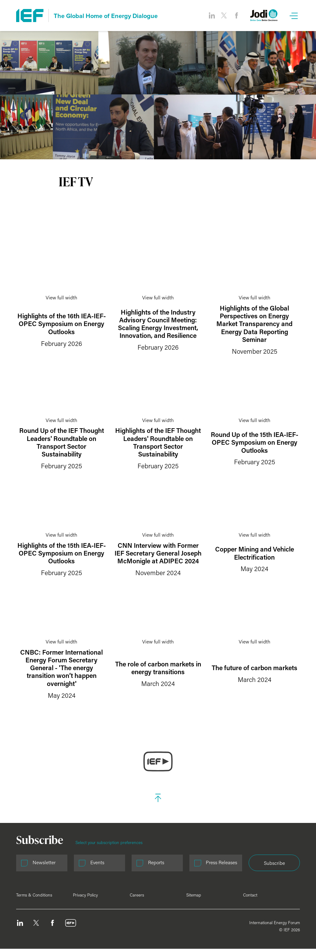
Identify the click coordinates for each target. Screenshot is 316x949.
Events (97, 862)
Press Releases (221, 862)
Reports (156, 862)
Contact (250, 895)
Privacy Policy (85, 895)
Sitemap (193, 895)
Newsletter (44, 862)
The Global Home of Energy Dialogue (106, 15)
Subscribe (274, 863)
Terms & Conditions (34, 895)
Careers (137, 895)
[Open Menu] (293, 15)
